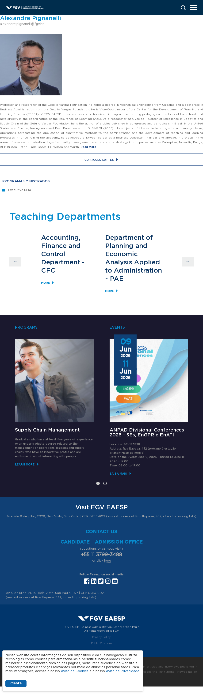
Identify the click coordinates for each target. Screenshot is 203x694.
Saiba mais (118, 473)
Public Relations (101, 643)
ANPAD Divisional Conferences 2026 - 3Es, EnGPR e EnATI (147, 432)
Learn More (24, 464)
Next (188, 261)
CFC (48, 270)
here (107, 560)
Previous (15, 261)
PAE (116, 279)
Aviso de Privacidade (122, 671)
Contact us (101, 531)
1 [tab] (98, 483)
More (45, 282)
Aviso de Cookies (74, 671)
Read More (88, 147)
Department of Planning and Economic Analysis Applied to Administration (133, 254)
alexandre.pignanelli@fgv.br (22, 24)
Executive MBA (19, 190)
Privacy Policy (101, 637)
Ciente (16, 683)
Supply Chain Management (47, 430)
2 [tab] (105, 483)
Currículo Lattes (99, 159)
